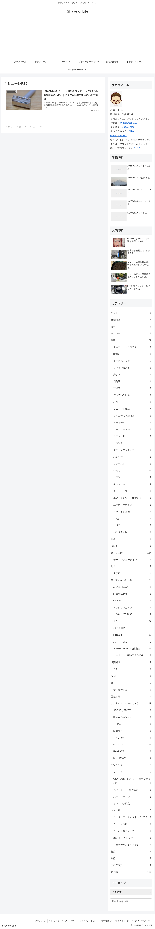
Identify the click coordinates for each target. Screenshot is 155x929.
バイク (131, 621)
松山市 (131, 546)
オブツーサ (132, 436)
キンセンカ (132, 484)
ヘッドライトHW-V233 (132, 790)
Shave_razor (128, 127)
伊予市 (132, 573)
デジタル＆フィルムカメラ (131, 703)
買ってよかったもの (131, 580)
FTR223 (132, 635)
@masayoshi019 (128, 122)
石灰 (132, 402)
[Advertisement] (77, 38)
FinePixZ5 (132, 751)
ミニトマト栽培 (132, 409)
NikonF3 (122, 135)
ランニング (131, 765)
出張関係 (131, 320)
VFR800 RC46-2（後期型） (132, 649)
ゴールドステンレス (132, 831)
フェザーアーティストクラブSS (132, 817)
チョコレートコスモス (132, 347)
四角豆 (132, 381)
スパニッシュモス (132, 511)
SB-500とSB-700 (132, 710)
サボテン (132, 525)
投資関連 (131, 662)
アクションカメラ (132, 607)
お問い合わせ (105, 921)
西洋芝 (132, 388)
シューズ (132, 772)
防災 (131, 851)
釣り (131, 566)
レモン (132, 477)
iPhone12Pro (132, 594)
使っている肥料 (132, 395)
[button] (149, 901)
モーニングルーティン (132, 559)
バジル (131, 313)
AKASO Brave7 (132, 587)
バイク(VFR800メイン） (141, 921)
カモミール (132, 422)
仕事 (131, 327)
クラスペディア (132, 361)
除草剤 (132, 354)
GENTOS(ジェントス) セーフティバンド (132, 781)
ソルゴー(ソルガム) (132, 416)
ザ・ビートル (132, 690)
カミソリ (131, 810)
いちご (132, 470)
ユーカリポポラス (132, 505)
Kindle (131, 676)
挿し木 (132, 374)
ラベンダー (132, 443)
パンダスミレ (132, 532)
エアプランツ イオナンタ (132, 498)
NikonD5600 (132, 758)
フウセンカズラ (132, 368)
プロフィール (39, 921)
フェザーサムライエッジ (132, 845)
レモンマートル (132, 429)
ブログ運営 (131, 865)
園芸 (131, 340)
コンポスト (132, 464)
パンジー (131, 333)
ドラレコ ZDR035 (132, 614)
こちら (137, 148)
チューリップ (132, 491)
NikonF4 (132, 731)
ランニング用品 (132, 803)
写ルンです (132, 738)
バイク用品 (132, 628)
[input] (131, 901)
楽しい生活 (131, 553)
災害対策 (131, 697)
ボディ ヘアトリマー (132, 838)
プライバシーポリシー (88, 921)
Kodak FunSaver (132, 717)
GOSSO (132, 601)
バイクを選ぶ (132, 642)
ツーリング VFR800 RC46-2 (132, 655)
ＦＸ (132, 669)
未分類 (131, 872)
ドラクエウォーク (121, 921)
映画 (131, 539)
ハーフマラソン (132, 797)
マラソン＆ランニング (57, 921)
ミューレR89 (132, 824)
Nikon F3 (132, 745)
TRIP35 (132, 724)
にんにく (132, 518)
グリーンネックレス (132, 450)
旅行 (131, 858)
